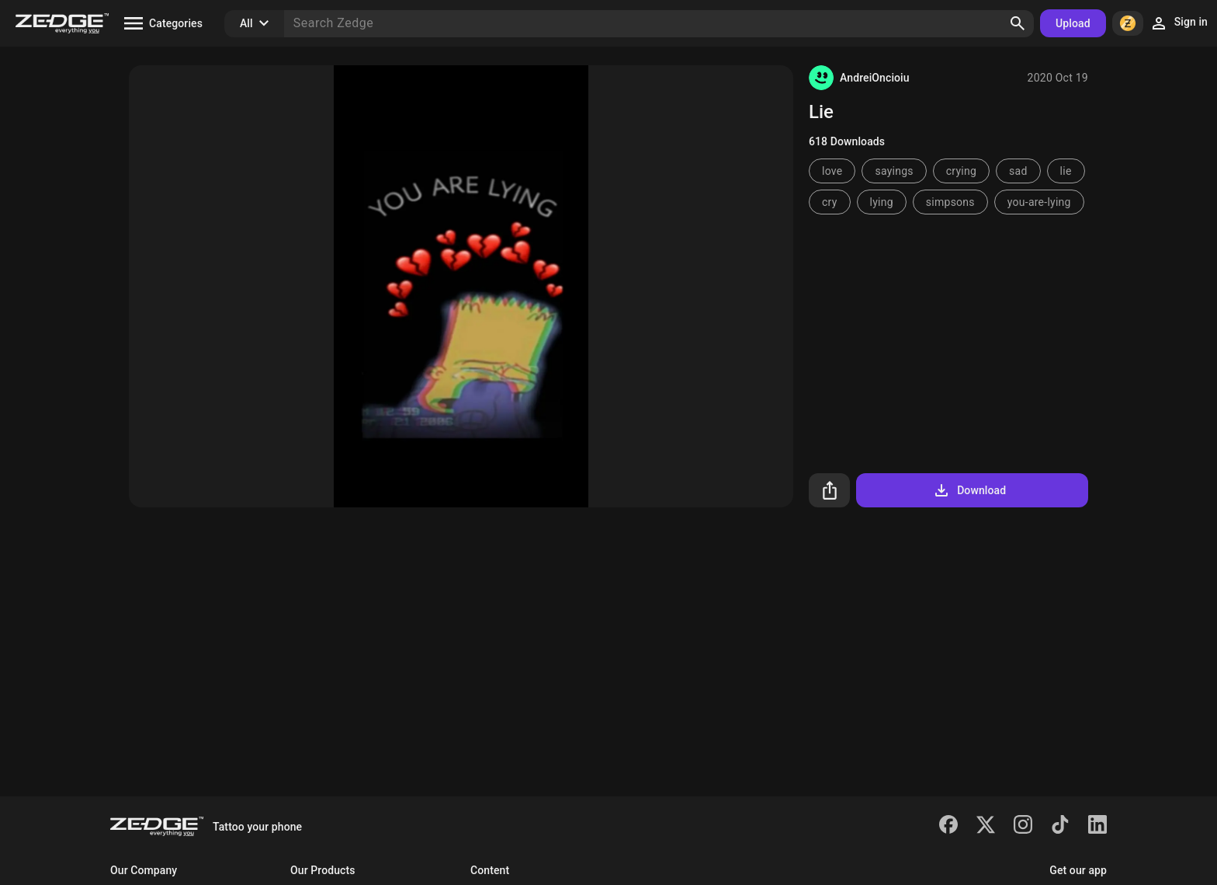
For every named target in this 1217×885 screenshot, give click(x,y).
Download (969, 490)
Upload (1073, 23)
